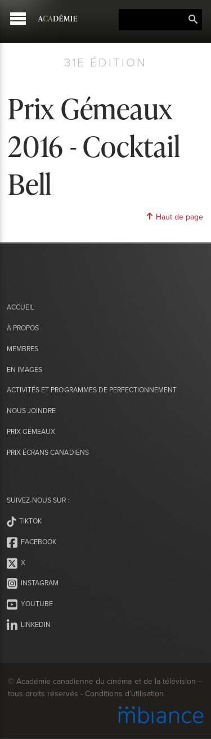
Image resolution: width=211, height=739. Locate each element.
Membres (22, 348)
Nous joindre (31, 410)
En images (24, 369)
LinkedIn (29, 625)
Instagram (33, 583)
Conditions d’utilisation (124, 693)
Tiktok (24, 521)
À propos (23, 328)
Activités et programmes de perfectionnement (92, 390)
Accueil (20, 307)
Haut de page (174, 216)
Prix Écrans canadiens (47, 452)
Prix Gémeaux (31, 431)
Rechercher (192, 20)
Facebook (31, 542)
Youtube (30, 604)
